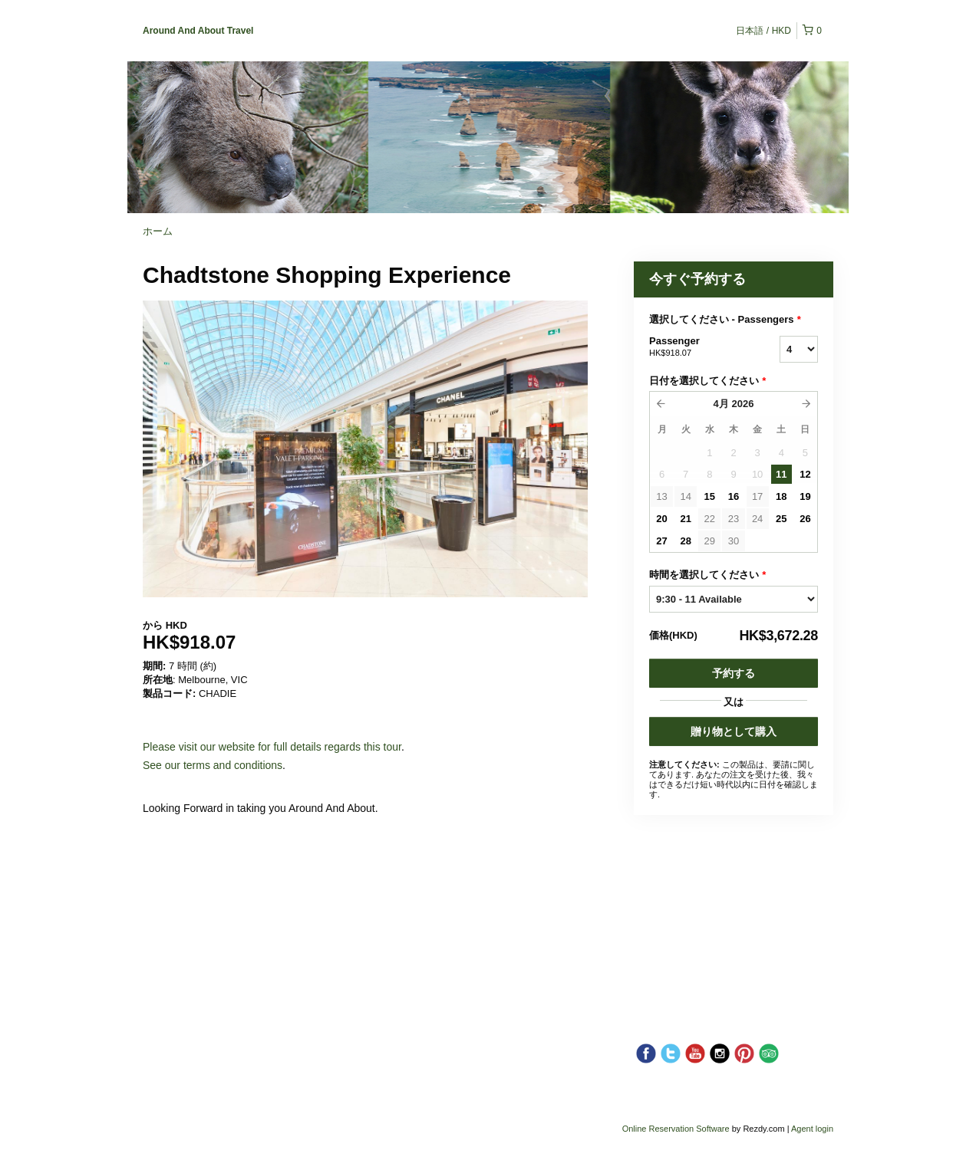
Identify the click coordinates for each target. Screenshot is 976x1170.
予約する (733, 673)
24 (757, 518)
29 (709, 541)
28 (685, 541)
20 (661, 518)
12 (805, 474)
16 (733, 496)
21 (685, 518)
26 (805, 518)
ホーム (158, 231)
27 (661, 541)
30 (733, 541)
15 (709, 496)
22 (709, 518)
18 (781, 496)
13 (661, 496)
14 (685, 496)
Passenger (695, 347)
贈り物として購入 (734, 731)
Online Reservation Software (676, 1128)
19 (805, 496)
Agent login (812, 1128)
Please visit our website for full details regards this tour (272, 747)
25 (781, 518)
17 (757, 496)
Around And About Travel (198, 30)
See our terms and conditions (212, 765)
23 (733, 518)
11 (781, 474)
